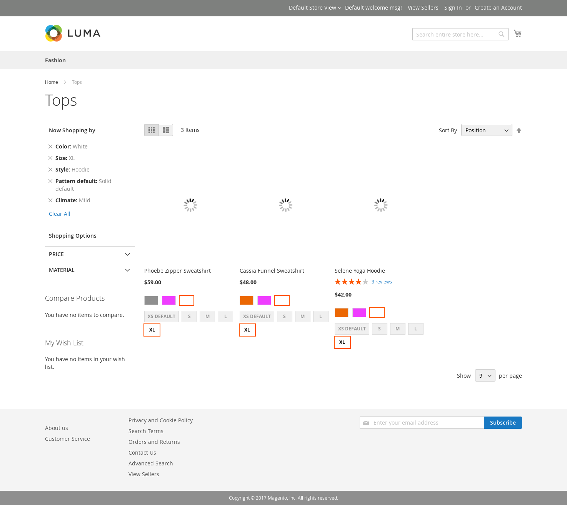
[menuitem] (55, 60)
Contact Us (142, 452)
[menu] (283, 60)
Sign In (453, 7)
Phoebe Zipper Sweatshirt (177, 270)
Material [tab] (62, 269)
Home (52, 82)
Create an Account (498, 7)
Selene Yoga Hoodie (360, 270)
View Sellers (423, 7)
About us (56, 428)
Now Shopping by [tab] (72, 130)
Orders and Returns (154, 441)
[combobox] (460, 34)
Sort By (448, 130)
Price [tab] (56, 254)
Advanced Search (150, 463)
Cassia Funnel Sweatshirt (272, 270)
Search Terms (145, 431)
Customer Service (67, 438)
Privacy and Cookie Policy (160, 420)
